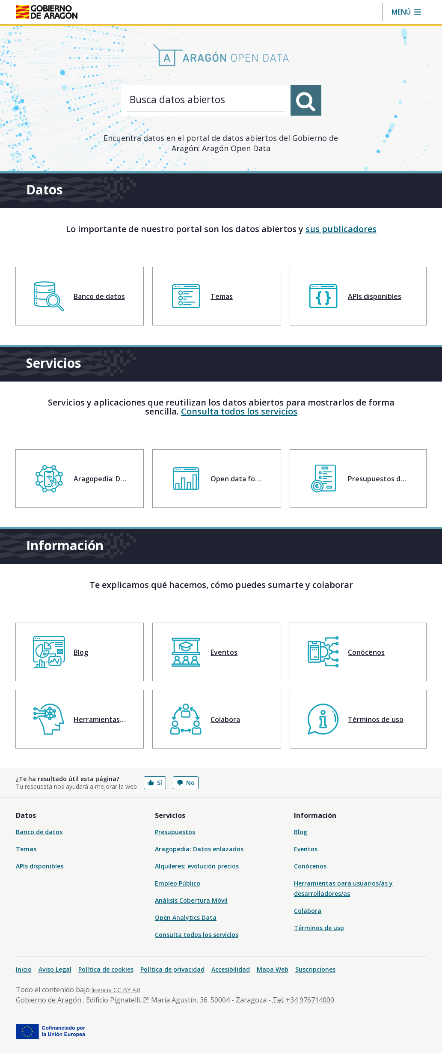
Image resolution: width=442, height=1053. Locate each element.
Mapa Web (272, 969)
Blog (300, 832)
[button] (406, 12)
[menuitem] (79, 296)
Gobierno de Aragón (49, 1000)
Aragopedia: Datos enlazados (199, 849)
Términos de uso (319, 928)
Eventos (305, 849)
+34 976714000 (310, 1000)
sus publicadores (341, 229)
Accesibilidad (230, 969)
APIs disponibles (39, 866)
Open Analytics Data (186, 917)
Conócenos (310, 866)
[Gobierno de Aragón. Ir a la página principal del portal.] (46, 12)
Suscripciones (315, 969)
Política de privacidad (172, 969)
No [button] (186, 783)
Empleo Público (177, 883)
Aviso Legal (55, 969)
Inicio (24, 969)
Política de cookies (105, 969)
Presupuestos (175, 832)
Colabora (307, 911)
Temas (26, 849)
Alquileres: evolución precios (197, 866)
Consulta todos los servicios (239, 411)
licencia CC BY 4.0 (116, 990)
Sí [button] (155, 783)
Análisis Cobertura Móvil (191, 900)
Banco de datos (39, 832)
